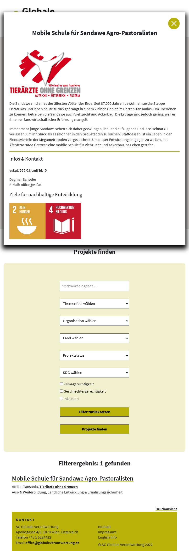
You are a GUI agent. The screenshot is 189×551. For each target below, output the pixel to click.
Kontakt (104, 526)
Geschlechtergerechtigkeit (85, 391)
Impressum (107, 531)
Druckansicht (166, 508)
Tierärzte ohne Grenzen (58, 486)
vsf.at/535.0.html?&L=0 (28, 170)
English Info (107, 537)
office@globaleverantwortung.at (52, 542)
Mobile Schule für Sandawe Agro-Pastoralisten (72, 478)
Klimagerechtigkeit (79, 384)
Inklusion (71, 398)
